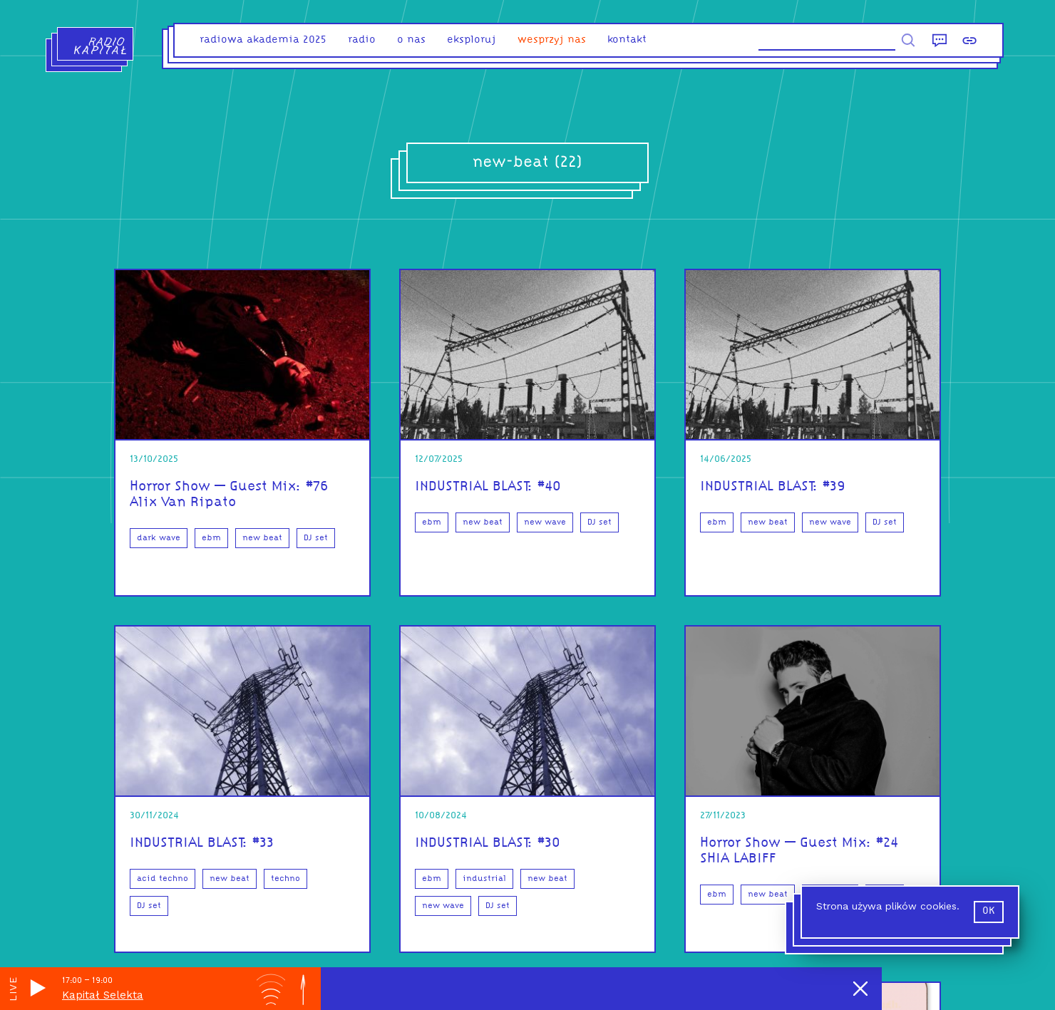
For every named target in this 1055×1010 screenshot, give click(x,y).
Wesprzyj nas (552, 40)
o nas (411, 40)
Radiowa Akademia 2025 (263, 40)
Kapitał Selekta (102, 995)
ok (988, 911)
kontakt (627, 40)
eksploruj (471, 40)
